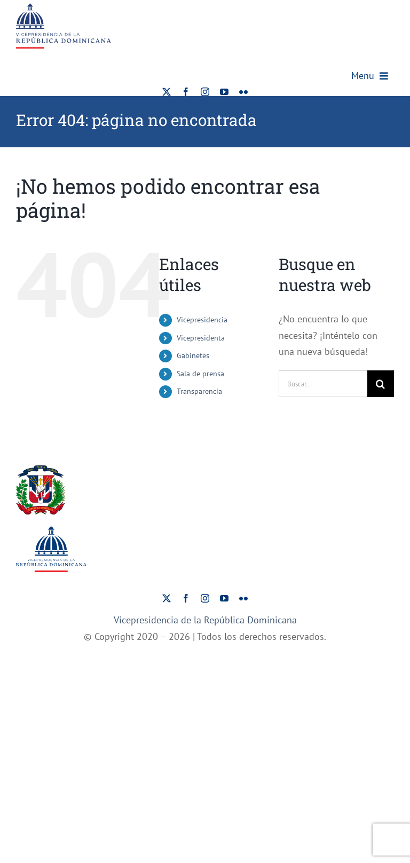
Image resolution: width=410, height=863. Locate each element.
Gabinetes (193, 355)
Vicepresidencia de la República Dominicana (205, 620)
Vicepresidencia (202, 319)
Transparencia (199, 391)
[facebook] (186, 92)
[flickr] (243, 92)
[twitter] (166, 92)
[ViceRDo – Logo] (63, 7)
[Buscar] (380, 383)
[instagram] (205, 92)
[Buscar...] (323, 383)
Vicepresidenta (201, 338)
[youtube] (224, 92)
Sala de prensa (200, 373)
